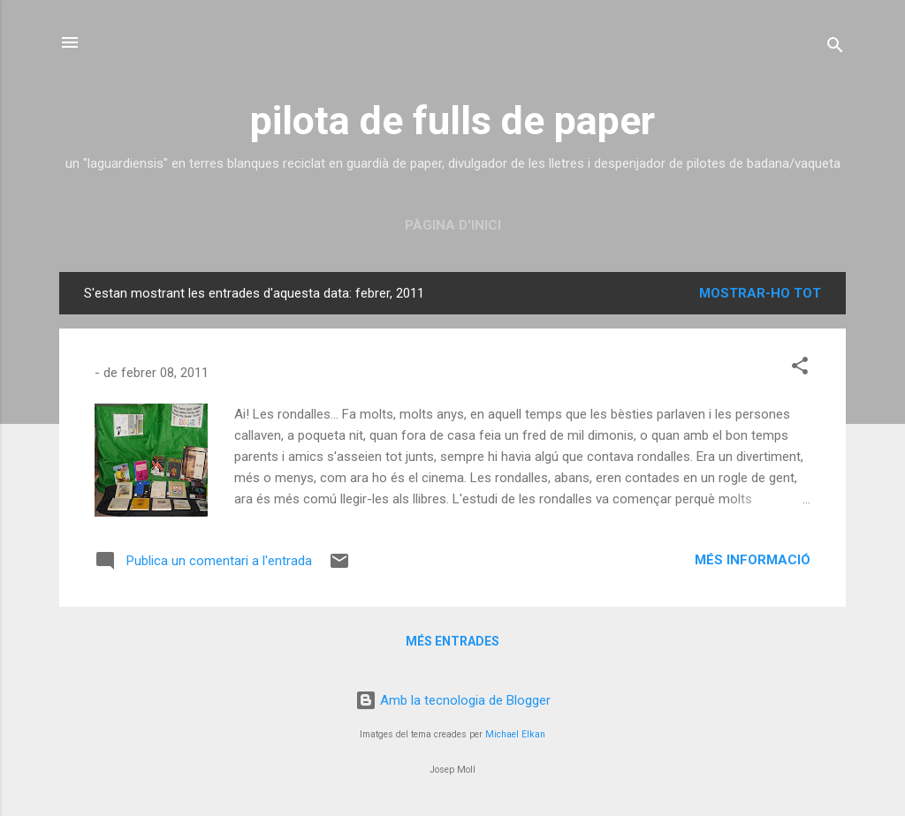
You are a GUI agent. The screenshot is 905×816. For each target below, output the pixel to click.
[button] (799, 368)
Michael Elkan (515, 734)
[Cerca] (835, 48)
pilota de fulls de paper (452, 120)
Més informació (752, 560)
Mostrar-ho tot (760, 293)
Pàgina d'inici (453, 225)
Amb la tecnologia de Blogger (453, 700)
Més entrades (452, 641)
